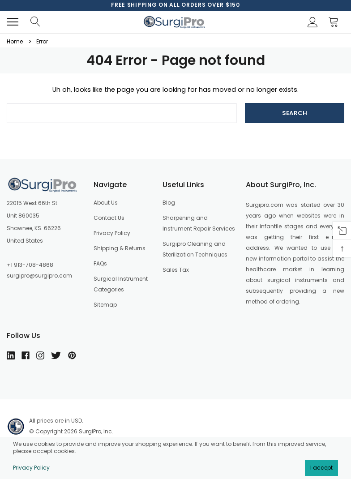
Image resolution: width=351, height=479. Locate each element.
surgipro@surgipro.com (39, 275)
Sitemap (105, 304)
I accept (321, 467)
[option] (175, 5)
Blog (169, 202)
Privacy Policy (31, 467)
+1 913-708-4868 (30, 265)
